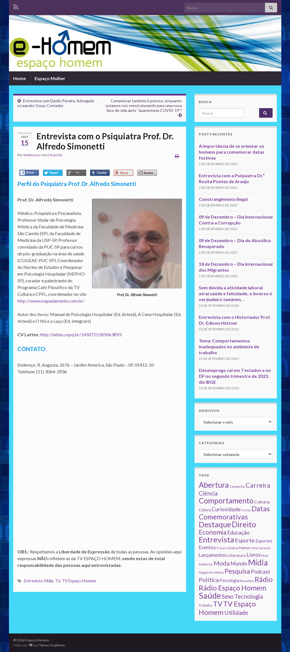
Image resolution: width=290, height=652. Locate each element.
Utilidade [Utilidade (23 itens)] (236, 612)
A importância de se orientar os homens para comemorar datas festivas (231, 151)
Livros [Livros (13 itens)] (253, 555)
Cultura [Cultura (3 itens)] (205, 510)
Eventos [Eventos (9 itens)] (207, 547)
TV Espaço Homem (79, 580)
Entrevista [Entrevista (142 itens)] (216, 539)
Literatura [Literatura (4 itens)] (237, 555)
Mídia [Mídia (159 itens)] (258, 562)
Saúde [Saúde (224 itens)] (210, 595)
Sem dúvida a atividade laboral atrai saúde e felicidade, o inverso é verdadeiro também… (235, 293)
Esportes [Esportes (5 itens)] (263, 540)
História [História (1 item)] (232, 548)
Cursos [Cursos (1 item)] (246, 510)
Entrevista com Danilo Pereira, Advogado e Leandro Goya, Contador (55, 103)
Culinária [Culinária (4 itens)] (262, 501)
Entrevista (33, 580)
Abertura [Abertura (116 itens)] (214, 484)
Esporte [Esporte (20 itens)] (245, 540)
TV (57, 580)
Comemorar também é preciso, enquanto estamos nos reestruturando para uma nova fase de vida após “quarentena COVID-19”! (144, 105)
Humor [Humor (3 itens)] (244, 548)
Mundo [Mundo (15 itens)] (238, 563)
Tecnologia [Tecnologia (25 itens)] (248, 596)
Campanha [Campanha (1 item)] (237, 486)
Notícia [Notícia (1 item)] (219, 572)
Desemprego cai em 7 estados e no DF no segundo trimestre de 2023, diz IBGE (235, 376)
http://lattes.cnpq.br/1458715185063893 (80, 334)
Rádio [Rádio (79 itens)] (264, 579)
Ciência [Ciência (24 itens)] (208, 493)
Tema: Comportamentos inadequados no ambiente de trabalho (229, 346)
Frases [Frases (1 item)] (221, 548)
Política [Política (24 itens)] (209, 579)
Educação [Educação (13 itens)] (238, 533)
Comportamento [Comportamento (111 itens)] (226, 500)
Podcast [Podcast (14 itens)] (260, 572)
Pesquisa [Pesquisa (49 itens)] (237, 571)
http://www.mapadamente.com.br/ (51, 300)
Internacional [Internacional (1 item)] (260, 548)
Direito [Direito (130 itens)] (244, 524)
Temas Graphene (52, 645)
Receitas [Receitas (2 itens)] (247, 581)
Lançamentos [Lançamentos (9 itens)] (213, 555)
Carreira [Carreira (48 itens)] (258, 485)
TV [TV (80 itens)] (217, 603)
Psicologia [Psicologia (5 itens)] (229, 580)
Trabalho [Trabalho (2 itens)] (205, 605)
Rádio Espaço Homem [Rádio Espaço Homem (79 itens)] (232, 587)
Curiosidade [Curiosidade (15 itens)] (226, 509)
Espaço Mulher (50, 78)
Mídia (48, 580)
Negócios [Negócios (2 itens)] (206, 572)
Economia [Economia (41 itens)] (212, 532)
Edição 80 (54, 155)
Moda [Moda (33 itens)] (222, 563)
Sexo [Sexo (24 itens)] (228, 596)
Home (19, 78)
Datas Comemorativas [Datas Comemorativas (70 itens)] (234, 513)
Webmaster (32, 155)
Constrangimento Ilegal (223, 199)
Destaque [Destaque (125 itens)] (215, 524)
